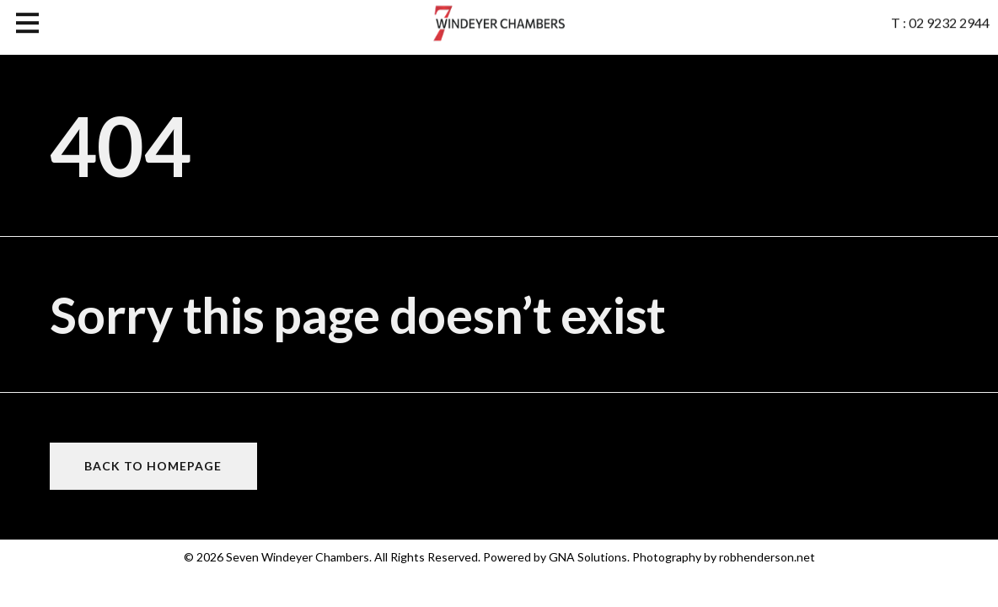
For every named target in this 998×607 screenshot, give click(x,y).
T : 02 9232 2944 (940, 20)
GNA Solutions (588, 557)
